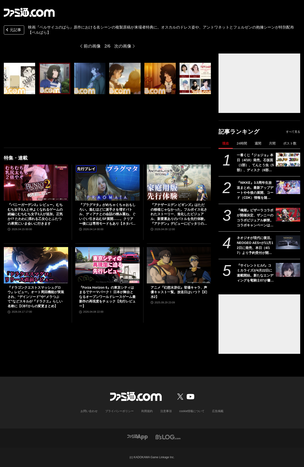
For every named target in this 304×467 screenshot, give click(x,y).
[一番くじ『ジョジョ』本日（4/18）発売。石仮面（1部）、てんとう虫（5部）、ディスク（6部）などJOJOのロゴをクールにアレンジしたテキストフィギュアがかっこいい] (288, 159)
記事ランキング (239, 131)
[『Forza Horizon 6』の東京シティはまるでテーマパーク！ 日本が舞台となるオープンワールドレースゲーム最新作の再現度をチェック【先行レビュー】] (107, 265)
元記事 (13, 30)
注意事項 (166, 411)
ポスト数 (289, 143)
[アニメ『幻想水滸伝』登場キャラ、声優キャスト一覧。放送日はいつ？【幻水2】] (179, 265)
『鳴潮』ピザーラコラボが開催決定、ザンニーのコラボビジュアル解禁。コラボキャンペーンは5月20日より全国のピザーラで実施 (255, 218)
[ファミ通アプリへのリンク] (137, 437)
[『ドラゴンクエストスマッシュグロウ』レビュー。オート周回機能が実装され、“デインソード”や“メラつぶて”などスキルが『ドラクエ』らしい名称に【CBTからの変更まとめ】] (36, 265)
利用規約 (147, 411)
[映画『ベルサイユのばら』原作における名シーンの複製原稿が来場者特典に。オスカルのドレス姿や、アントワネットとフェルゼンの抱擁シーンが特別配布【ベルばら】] (19, 78)
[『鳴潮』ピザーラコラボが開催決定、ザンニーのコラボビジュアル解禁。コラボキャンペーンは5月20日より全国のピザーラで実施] (288, 215)
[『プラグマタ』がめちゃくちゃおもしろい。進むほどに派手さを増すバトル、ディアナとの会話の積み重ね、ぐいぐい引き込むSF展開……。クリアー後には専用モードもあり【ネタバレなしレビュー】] (107, 183)
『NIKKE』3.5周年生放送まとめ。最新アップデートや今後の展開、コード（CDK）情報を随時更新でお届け (255, 190)
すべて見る (293, 131)
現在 (225, 143)
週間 (258, 143)
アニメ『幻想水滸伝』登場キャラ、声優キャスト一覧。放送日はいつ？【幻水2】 (179, 292)
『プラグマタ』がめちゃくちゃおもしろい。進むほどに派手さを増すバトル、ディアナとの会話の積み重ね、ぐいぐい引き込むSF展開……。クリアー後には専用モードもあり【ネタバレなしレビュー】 (107, 214)
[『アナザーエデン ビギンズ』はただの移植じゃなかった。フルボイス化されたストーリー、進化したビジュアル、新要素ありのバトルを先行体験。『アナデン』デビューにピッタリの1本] (179, 183)
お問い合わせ (89, 411)
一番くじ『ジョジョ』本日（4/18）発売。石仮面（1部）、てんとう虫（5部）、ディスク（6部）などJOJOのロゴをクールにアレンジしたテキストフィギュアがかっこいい (255, 163)
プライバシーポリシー (119, 411)
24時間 (242, 143)
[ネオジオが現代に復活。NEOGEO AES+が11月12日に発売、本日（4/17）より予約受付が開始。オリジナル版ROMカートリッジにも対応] (288, 242)
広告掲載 (217, 411)
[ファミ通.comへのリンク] (29, 12)
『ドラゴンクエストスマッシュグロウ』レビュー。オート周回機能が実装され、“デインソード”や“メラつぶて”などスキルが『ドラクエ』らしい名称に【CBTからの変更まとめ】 (36, 297)
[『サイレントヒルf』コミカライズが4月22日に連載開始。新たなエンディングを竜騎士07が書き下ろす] (288, 270)
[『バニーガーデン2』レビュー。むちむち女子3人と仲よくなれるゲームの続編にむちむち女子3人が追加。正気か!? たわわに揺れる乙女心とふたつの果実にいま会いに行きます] (36, 183)
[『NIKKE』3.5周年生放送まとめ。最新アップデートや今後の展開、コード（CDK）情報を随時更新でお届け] (288, 187)
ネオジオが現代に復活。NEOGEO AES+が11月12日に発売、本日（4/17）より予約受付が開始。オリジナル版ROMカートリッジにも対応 (255, 245)
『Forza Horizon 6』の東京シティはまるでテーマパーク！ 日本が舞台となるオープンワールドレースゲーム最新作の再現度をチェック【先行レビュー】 (107, 297)
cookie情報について (192, 411)
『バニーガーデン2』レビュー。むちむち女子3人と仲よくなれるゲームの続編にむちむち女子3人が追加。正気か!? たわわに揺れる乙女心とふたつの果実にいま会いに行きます (35, 214)
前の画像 (92, 46)
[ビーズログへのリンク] (168, 437)
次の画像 (122, 46)
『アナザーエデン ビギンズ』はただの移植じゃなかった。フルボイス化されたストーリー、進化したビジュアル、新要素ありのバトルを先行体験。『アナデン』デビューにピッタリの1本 (179, 214)
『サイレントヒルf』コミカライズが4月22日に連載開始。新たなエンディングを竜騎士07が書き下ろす (255, 273)
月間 (272, 143)
